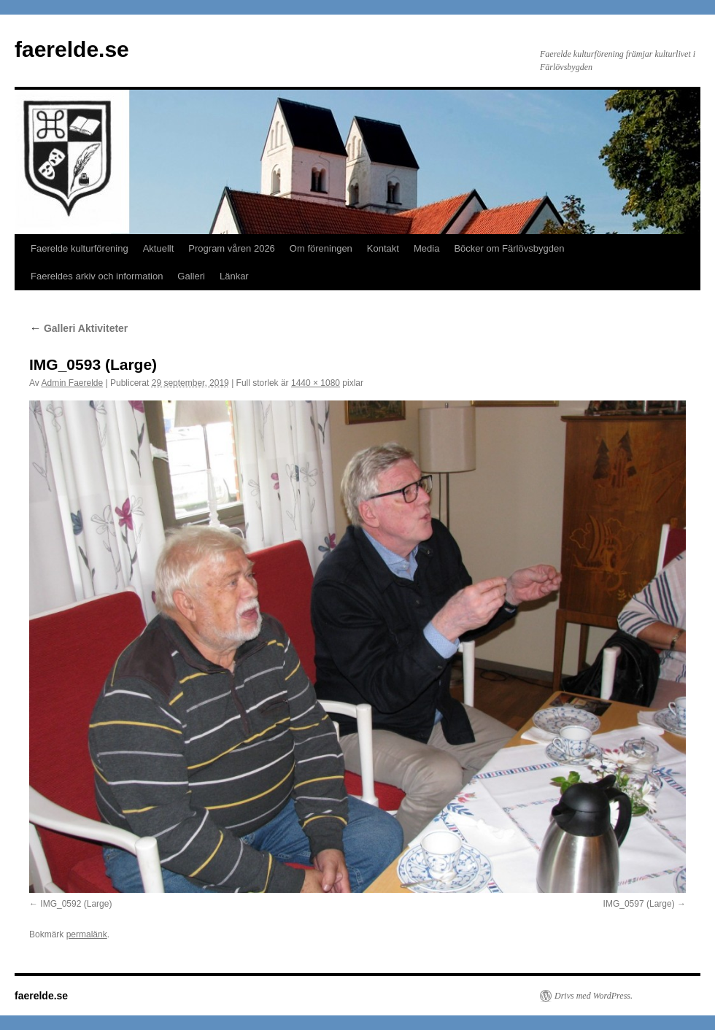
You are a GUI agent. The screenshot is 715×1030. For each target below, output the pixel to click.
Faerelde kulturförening (79, 248)
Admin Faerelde (72, 383)
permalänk (86, 934)
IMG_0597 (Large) (639, 904)
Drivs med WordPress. (593, 996)
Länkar (234, 276)
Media (426, 248)
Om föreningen (321, 248)
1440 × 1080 (315, 383)
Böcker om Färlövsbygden (509, 248)
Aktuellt (158, 248)
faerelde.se (72, 49)
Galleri (191, 276)
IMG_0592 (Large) (76, 904)
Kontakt (383, 248)
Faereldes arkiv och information (97, 276)
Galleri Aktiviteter (78, 328)
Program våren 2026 (231, 248)
